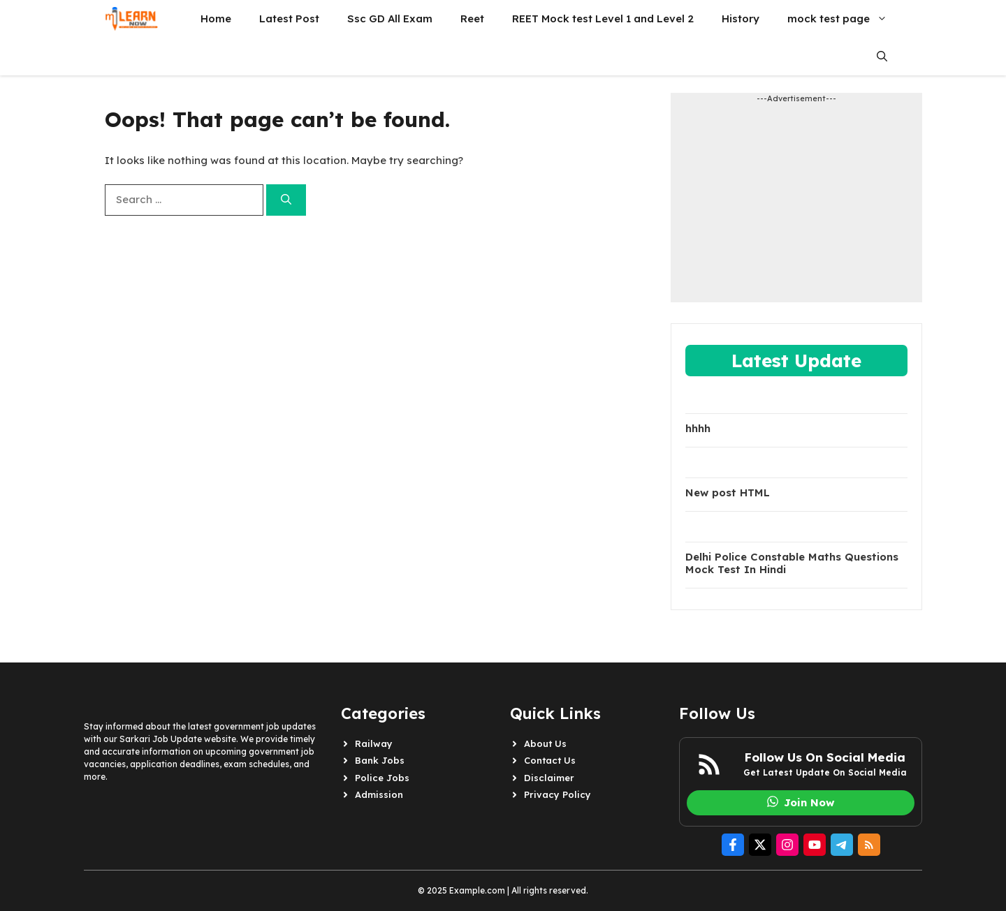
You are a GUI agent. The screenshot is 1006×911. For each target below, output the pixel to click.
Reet (472, 18)
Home (216, 18)
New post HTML (727, 493)
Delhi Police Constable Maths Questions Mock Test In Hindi (791, 563)
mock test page (844, 19)
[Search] (286, 200)
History (740, 18)
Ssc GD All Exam (389, 18)
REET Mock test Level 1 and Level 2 (603, 18)
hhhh (697, 428)
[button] (882, 56)
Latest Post (289, 18)
